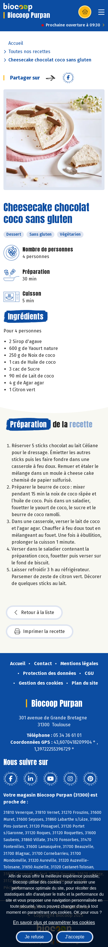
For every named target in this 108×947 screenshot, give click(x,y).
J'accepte (74, 936)
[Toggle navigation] (101, 14)
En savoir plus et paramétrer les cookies (54, 922)
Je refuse (34, 936)
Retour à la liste (34, 612)
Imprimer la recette (39, 631)
